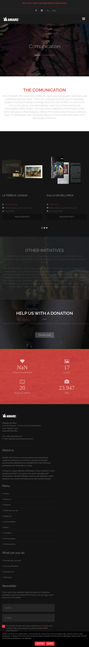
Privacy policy (9, 538)
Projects (7, 505)
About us (7, 499)
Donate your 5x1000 (12, 560)
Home (37, 55)
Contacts (7, 533)
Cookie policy (9, 544)
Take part (8, 577)
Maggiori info (22, 217)
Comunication (10, 522)
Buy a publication (11, 566)
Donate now (44, 335)
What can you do (11, 510)
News (6, 527)
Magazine (8, 516)
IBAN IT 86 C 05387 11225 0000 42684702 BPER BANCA (44, 3)
